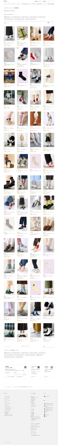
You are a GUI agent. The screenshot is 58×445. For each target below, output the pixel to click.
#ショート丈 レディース (16, 352)
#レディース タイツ (25, 352)
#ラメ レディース (20, 357)
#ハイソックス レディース (8, 19)
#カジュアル (6, 10)
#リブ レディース (42, 352)
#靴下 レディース (7, 352)
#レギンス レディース (34, 352)
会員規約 (18, 376)
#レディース (12, 10)
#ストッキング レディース (19, 19)
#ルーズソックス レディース (30, 19)
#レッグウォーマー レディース (9, 357)
